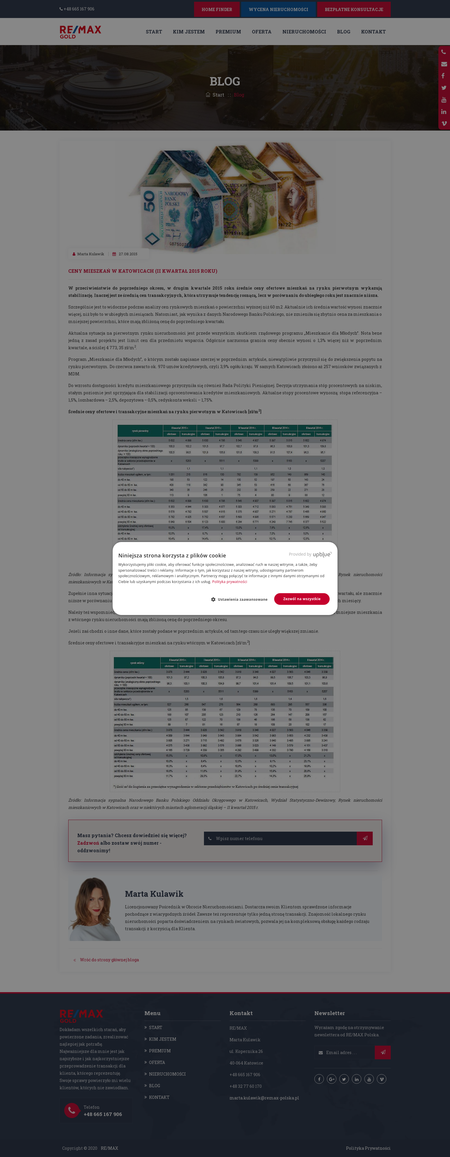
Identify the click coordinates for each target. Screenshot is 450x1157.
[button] (241, 599)
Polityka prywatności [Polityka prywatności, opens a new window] (229, 581)
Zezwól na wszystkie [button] (302, 598)
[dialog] (225, 578)
